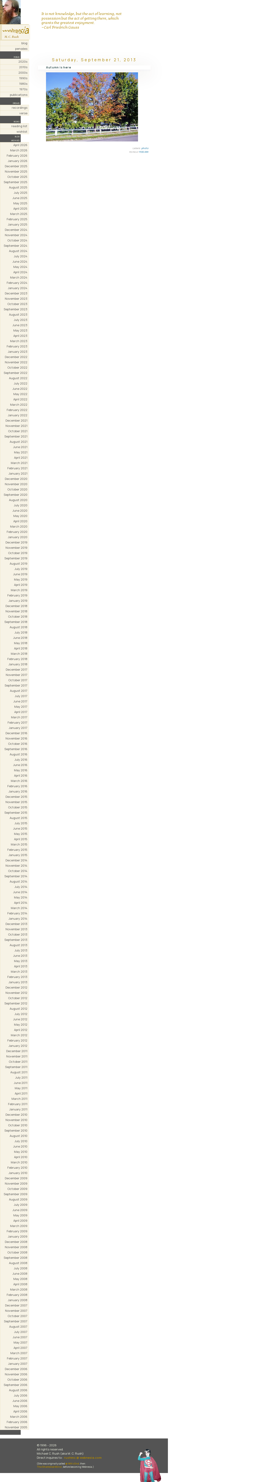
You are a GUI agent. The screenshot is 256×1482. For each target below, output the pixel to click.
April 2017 (20, 712)
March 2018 (19, 653)
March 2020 (18, 526)
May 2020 (20, 516)
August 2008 (18, 1263)
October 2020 (17, 489)
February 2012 (17, 1040)
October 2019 (17, 553)
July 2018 (20, 632)
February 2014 (17, 913)
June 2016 (20, 765)
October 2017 (17, 680)
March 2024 (18, 277)
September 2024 (15, 246)
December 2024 (16, 230)
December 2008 (16, 1242)
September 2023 (15, 309)
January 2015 (18, 855)
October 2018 (17, 616)
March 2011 (19, 1099)
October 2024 (17, 240)
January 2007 (17, 1364)
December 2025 (16, 166)
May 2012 (20, 1024)
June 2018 (20, 638)
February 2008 (17, 1295)
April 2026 (20, 145)
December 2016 (16, 733)
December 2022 (16, 357)
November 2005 (16, 1427)
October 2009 (17, 1189)
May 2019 (20, 579)
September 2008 (15, 1258)
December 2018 (16, 606)
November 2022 (16, 362)
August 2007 (18, 1326)
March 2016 (19, 781)
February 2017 (17, 722)
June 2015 (20, 828)
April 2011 (21, 1093)
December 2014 (16, 860)
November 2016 (16, 738)
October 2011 (18, 1061)
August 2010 (18, 1136)
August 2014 (18, 881)
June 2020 (19, 510)
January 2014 (18, 918)
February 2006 (17, 1422)
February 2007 (17, 1358)
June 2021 (20, 447)
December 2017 (16, 669)
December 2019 (16, 542)
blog (24, 43)
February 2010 (17, 1167)
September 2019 (15, 558)
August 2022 (18, 378)
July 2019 (20, 569)
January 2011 (18, 1109)
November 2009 (16, 1183)
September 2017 (16, 685)
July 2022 (20, 383)
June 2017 (20, 701)
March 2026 (18, 150)
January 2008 (17, 1300)
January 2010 (18, 1173)
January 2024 (17, 288)
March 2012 (19, 1035)
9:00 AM (143, 151)
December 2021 (16, 420)
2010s (23, 67)
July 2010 (20, 1141)
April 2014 (20, 903)
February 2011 (17, 1104)
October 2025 (17, 177)
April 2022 (20, 399)
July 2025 (20, 193)
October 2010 (17, 1125)
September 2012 (15, 1003)
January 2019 (18, 601)
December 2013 (16, 924)
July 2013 (20, 950)
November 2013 (16, 929)
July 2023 (20, 320)
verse (23, 113)
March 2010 (19, 1162)
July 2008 (20, 1268)
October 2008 (17, 1252)
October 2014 (17, 871)
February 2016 (17, 786)
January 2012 (18, 1046)
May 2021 (20, 452)
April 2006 (20, 1411)
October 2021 (17, 431)
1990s (23, 78)
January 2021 (18, 473)
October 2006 (17, 1379)
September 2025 (15, 182)
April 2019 (20, 585)
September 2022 (15, 373)
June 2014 (20, 892)
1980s (23, 84)
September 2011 (16, 1067)
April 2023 (20, 336)
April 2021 (20, 457)
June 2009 (19, 1210)
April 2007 (20, 1348)
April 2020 (20, 521)
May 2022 (20, 394)
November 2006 (16, 1374)
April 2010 (20, 1157)
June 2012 (20, 1019)
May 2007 (20, 1342)
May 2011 (21, 1088)
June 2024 (19, 261)
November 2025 (16, 171)
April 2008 (20, 1284)
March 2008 (18, 1289)
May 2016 (20, 770)
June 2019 (20, 574)
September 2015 (15, 812)
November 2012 (16, 993)
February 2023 (17, 346)
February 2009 (17, 1231)
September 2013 (15, 940)
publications (18, 95)
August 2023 (18, 314)
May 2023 (20, 330)
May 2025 (20, 203)
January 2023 (17, 351)
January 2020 (17, 537)
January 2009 (17, 1236)
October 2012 (17, 998)
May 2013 (20, 961)
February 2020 (17, 532)
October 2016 (17, 744)
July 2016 (20, 759)
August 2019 (18, 563)
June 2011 (20, 1083)
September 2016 (15, 749)
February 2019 (17, 595)
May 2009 (20, 1215)
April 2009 (20, 1220)
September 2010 (15, 1130)
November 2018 (16, 611)
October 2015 (17, 807)
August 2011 (18, 1072)
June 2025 (19, 198)
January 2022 (17, 415)
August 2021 (18, 442)
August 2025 (18, 187)
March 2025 (18, 214)
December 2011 (16, 1051)
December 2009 (16, 1178)
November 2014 (16, 865)
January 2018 (18, 664)
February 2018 (17, 659)
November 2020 (16, 484)
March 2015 (19, 844)
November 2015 (16, 802)
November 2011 (16, 1056)
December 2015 (16, 797)
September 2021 (15, 436)
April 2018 (20, 648)
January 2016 (18, 791)
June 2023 (19, 325)
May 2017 (20, 706)
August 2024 (18, 251)
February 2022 (17, 410)
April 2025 (20, 208)
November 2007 (16, 1311)
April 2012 (20, 1030)
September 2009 (15, 1194)
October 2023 (17, 304)
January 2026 (17, 161)
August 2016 (18, 754)
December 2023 (16, 293)
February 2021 (17, 468)
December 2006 (16, 1369)
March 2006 (18, 1417)
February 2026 (17, 155)
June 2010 (20, 1146)
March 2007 (18, 1353)
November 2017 (16, 675)
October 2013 (17, 934)
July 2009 (20, 1205)
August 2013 (18, 945)
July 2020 (20, 505)
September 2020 (15, 495)
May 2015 (20, 834)
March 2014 (19, 908)
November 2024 (16, 235)
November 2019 (16, 548)
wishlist (22, 131)
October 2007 (17, 1316)
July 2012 (20, 1014)
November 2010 (16, 1120)
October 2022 (17, 367)
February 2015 (17, 850)
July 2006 (20, 1395)
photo (145, 148)
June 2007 (20, 1337)
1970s (23, 89)
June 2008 (19, 1273)
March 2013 (19, 971)
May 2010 (20, 1152)
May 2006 (20, 1406)
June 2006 (19, 1401)
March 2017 (19, 717)
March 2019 (19, 590)
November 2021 (16, 426)
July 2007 (20, 1332)
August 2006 (18, 1390)
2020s (22, 61)
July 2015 (20, 823)
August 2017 (18, 691)
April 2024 (20, 272)
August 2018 (18, 627)
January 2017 (18, 728)
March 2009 (18, 1226)
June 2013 (20, 956)
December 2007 (16, 1305)
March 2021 (19, 463)
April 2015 (20, 839)
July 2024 (20, 256)
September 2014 (15, 876)
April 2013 (20, 966)
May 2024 (20, 267)
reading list (19, 126)
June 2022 (19, 389)
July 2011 (21, 1077)
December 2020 (16, 479)
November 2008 (16, 1247)
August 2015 (18, 818)
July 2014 (20, 887)
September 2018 (15, 622)
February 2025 (17, 219)
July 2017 (21, 696)
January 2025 (17, 224)
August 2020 (18, 500)
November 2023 (16, 298)
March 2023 (18, 341)
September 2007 (15, 1321)
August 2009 (18, 1199)
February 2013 (17, 977)
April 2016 (20, 775)
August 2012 (18, 1009)
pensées (21, 49)
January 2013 (18, 982)
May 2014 (20, 897)
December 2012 (16, 987)
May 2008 (20, 1279)
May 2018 (20, 643)
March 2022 (18, 404)
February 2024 (17, 283)
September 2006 (15, 1385)
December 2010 (16, 1114)
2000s (22, 72)
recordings (19, 108)
